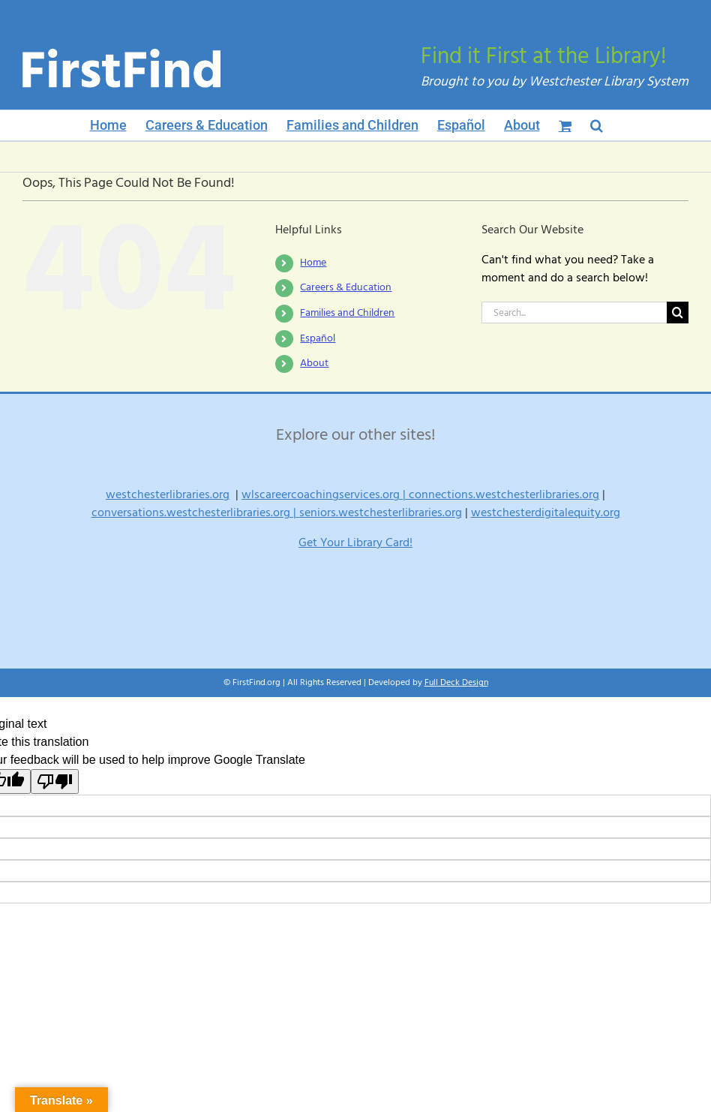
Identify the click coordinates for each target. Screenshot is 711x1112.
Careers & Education (346, 287)
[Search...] (574, 312)
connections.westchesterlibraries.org (504, 494)
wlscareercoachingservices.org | (325, 494)
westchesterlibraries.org (168, 494)
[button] (596, 125)
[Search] (677, 312)
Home (313, 262)
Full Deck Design (456, 682)
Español (317, 338)
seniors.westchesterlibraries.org (380, 512)
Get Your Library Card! (355, 542)
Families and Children (347, 312)
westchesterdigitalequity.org (545, 512)
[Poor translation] (55, 781)
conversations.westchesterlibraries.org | (195, 512)
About (314, 363)
